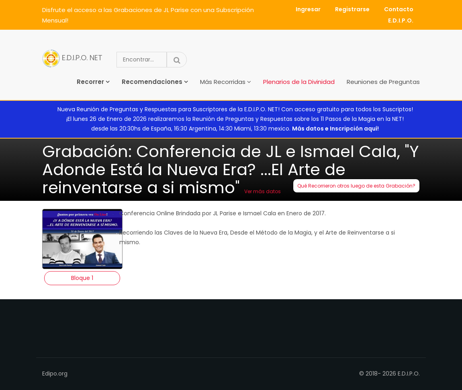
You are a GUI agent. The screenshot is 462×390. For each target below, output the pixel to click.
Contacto (398, 9)
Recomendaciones (152, 82)
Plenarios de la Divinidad (299, 82)
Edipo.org (54, 374)
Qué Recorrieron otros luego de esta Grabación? (356, 185)
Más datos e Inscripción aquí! (335, 129)
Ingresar (308, 9)
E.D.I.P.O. (400, 20)
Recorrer (90, 82)
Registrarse (352, 9)
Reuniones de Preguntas (383, 82)
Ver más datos (262, 191)
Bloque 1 (82, 278)
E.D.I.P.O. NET (72, 58)
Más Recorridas (222, 82)
